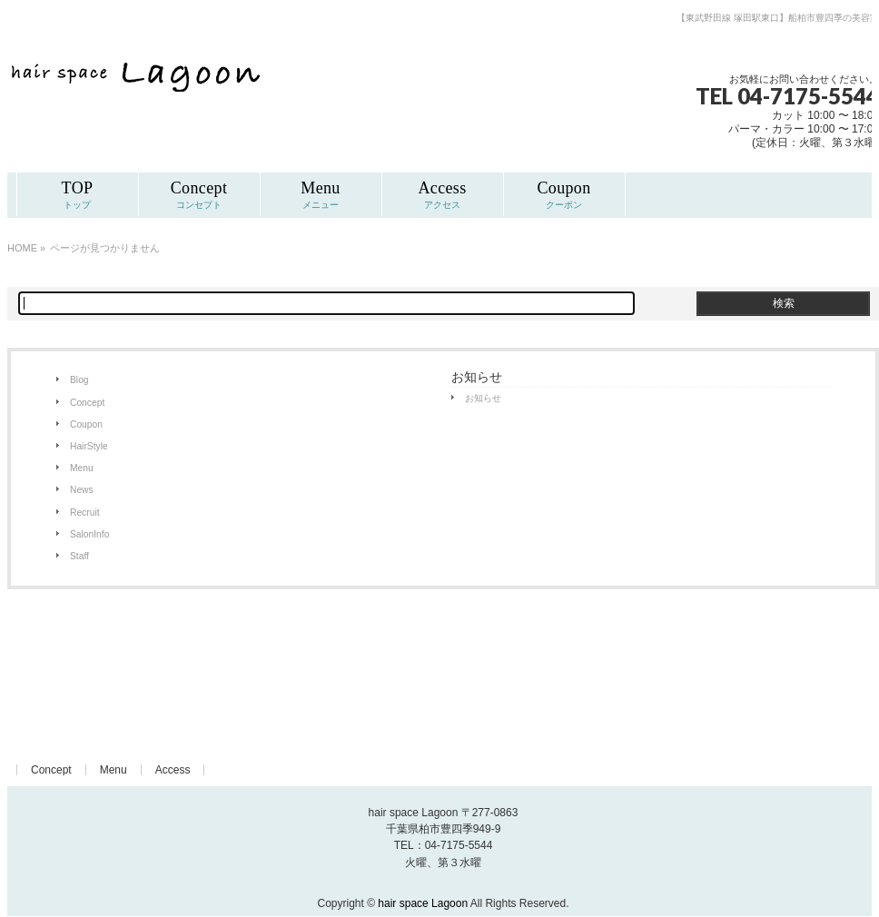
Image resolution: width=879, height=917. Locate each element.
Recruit (85, 513)
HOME (22, 247)
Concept (87, 403)
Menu (82, 468)
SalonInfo (89, 534)
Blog (79, 380)
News (82, 490)
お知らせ (483, 398)
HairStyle (89, 446)
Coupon (86, 424)
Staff (79, 556)
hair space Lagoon (423, 903)
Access (173, 769)
